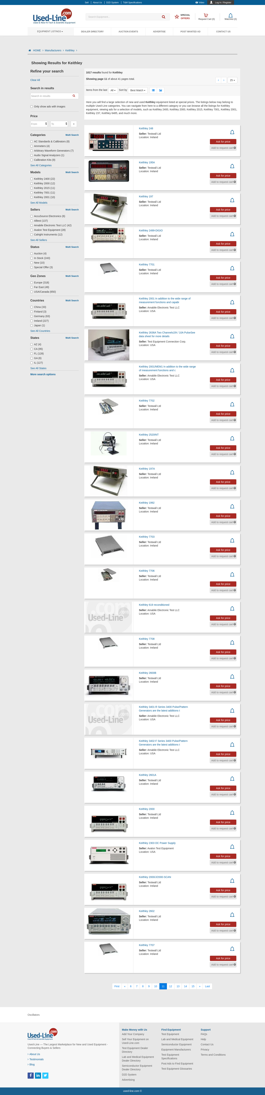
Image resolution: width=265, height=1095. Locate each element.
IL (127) (36, 362)
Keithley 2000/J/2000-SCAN (155, 877)
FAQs (204, 1034)
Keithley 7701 (147, 264)
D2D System (129, 1074)
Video (200, 2)
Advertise (159, 31)
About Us (34, 1054)
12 (170, 986)
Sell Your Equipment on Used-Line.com (135, 1041)
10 (155, 986)
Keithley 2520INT (149, 434)
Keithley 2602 (147, 911)
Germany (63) (40, 316)
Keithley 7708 (147, 638)
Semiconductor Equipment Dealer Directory (137, 1067)
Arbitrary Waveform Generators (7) (52, 150)
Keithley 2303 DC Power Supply (157, 843)
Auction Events (128, 31)
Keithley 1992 (147, 502)
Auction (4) (38, 253)
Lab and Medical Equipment (177, 1039)
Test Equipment (170, 1034)
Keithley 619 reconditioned (154, 604)
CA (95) (36, 348)
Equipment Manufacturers (176, 1049)
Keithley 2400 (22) (42, 178)
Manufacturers (54, 50)
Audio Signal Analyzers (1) (47, 155)
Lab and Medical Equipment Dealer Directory (138, 1058)
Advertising (128, 1079)
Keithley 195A (147, 162)
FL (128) (37, 353)
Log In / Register (223, 2)
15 (193, 986)
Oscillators (34, 1014)
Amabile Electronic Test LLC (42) (51, 225)
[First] (117, 986)
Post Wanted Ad (190, 31)
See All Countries (40, 330)
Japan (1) (37, 325)
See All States (38, 368)
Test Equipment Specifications (170, 1056)
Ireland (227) (39, 320)
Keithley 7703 (147, 536)
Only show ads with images (47, 106)
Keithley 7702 (147, 400)
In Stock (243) (40, 258)
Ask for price (223, 141)
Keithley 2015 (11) (42, 188)
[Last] (207, 986)
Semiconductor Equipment (176, 1044)
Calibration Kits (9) (42, 159)
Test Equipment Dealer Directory (135, 1050)
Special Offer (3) (41, 267)
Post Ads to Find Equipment (177, 1063)
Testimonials (36, 1059)
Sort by (123, 89)
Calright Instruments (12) (46, 234)
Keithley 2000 (147, 809)
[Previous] (125, 986)
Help (203, 1039)
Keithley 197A (147, 468)
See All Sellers (38, 240)
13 (178, 986)
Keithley (71, 50)
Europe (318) (39, 282)
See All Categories (41, 165)
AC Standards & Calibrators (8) (50, 141)
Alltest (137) (39, 220)
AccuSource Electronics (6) (47, 216)
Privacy (205, 1049)
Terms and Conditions (213, 1054)
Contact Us (223, 31)
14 (185, 986)
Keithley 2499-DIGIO (151, 230)
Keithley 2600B (147, 672)
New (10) (37, 262)
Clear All (35, 80)
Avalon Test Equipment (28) (48, 229)
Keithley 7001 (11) (42, 192)
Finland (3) (38, 311)
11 (163, 986)
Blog (31, 1064)
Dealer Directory (92, 31)
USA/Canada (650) (43, 291)
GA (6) (36, 358)
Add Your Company (133, 1034)
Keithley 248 (146, 128)
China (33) (38, 307)
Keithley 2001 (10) (42, 197)
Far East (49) (39, 287)
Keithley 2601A (147, 774)
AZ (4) (35, 344)
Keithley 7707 (147, 945)
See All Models (38, 202)
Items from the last (96, 89)
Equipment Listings (50, 31)
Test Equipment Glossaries (176, 1068)
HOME (38, 50)
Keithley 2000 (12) (42, 183)
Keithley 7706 (147, 570)
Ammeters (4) (40, 146)
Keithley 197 (146, 196)
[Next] (200, 986)
